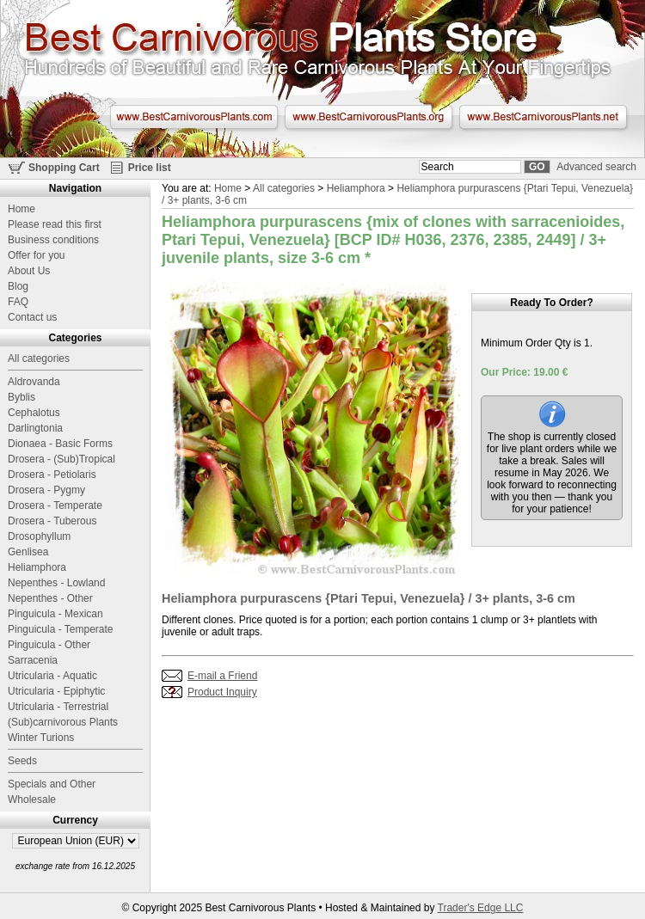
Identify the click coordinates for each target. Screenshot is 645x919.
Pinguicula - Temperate (61, 629)
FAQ (18, 302)
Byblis (21, 397)
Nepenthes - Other (50, 598)
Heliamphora (356, 188)
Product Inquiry (222, 692)
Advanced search (596, 167)
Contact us (32, 317)
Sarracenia (33, 660)
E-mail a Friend (222, 676)
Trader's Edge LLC (481, 908)
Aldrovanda (34, 382)
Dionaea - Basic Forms (60, 444)
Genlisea (28, 552)
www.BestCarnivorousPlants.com (194, 117)
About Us (29, 271)
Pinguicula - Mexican (55, 614)
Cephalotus (34, 413)
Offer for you (36, 255)
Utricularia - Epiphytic (56, 691)
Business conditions (53, 240)
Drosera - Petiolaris (52, 475)
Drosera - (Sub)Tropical (61, 459)
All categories (284, 188)
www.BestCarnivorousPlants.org (368, 117)
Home (228, 188)
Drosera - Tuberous (52, 521)
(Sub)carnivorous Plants (63, 722)
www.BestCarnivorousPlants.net (543, 117)
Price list (149, 168)
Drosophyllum (39, 536)
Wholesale (32, 799)
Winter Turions (41, 738)
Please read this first (54, 224)
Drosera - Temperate (55, 505)
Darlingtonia (35, 428)
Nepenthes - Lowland (56, 583)
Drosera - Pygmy (46, 490)
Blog (18, 286)
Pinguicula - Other (49, 645)
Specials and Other (51, 784)
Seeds (22, 761)
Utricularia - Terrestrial (58, 707)
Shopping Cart (64, 168)
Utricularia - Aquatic (52, 676)
